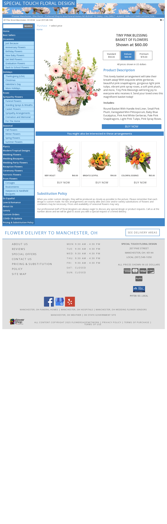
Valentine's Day (13, 84)
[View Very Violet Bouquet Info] (61, 158)
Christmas (10, 80)
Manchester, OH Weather (66, 315)
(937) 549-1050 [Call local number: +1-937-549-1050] (47, 20)
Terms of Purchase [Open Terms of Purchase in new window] (136, 322)
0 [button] (162, 20)
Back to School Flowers (17, 67)
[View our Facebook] (49, 305)
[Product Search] (13, 26)
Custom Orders (11, 214)
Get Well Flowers (13, 59)
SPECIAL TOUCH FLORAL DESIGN (39, 3)
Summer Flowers (13, 141)
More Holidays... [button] (13, 88)
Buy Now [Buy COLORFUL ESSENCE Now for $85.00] (140, 182)
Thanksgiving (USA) (15, 76)
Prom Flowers (10, 178)
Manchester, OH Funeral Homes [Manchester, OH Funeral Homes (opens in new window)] (39, 309)
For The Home (12, 121)
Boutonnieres (12, 186)
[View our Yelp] (70, 305)
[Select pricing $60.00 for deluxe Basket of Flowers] (128, 55)
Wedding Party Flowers (15, 162)
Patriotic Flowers (12, 174)
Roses (6, 92)
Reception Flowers (12, 166)
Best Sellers (9, 35)
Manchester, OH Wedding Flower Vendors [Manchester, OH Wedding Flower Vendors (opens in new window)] (121, 309)
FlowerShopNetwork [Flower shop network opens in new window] (85, 322)
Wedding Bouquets (13, 158)
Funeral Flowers (13, 101)
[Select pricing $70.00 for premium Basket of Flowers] (144, 55)
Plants (6, 146)
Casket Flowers (13, 109)
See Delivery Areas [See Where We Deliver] (142, 232)
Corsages (10, 182)
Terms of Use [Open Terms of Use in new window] (93, 324)
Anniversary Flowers (15, 47)
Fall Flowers (11, 129)
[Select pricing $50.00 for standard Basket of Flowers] (111, 55)
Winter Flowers (12, 133)
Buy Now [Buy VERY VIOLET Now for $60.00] (63, 182)
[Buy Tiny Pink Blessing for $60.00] (131, 126)
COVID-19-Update (12, 218)
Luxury (6, 210)
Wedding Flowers (12, 154)
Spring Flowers (12, 137)
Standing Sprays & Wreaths (19, 105)
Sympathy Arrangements (17, 113)
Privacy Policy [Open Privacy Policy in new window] (111, 322)
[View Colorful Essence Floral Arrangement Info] (138, 158)
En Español (9, 198)
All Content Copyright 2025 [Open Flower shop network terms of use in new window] (52, 322)
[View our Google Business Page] (59, 305)
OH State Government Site (100, 315)
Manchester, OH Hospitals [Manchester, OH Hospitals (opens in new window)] (77, 309)
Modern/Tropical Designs (16, 150)
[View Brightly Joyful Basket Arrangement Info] (100, 157)
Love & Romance (12, 202)
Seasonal (8, 125)
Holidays (7, 72)
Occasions (8, 39)
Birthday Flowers (13, 51)
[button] (139, 289)
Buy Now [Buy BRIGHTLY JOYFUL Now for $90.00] (101, 182)
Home (6, 31)
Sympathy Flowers (13, 96)
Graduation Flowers (15, 63)
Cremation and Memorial (17, 117)
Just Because (11, 43)
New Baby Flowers (14, 55)
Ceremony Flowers (13, 170)
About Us (8, 206)
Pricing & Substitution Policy (18, 222)
